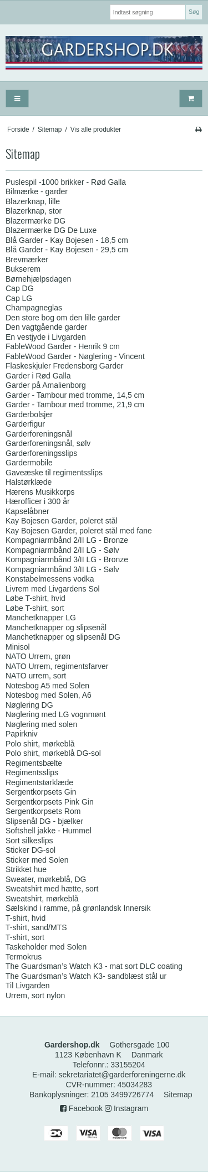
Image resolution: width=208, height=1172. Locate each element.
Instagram (126, 1108)
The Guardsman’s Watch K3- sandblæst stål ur (86, 976)
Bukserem (23, 269)
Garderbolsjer (29, 414)
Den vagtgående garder (46, 327)
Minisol (18, 646)
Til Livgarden (28, 985)
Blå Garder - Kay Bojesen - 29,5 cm (67, 249)
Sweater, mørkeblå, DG (46, 879)
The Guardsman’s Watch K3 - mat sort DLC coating (94, 966)
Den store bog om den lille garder (63, 317)
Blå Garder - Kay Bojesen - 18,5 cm (67, 240)
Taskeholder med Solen (46, 946)
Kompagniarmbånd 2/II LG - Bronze (67, 540)
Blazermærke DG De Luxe (51, 230)
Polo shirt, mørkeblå (40, 743)
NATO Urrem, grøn (38, 656)
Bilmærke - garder (37, 191)
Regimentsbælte (34, 763)
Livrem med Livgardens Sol (53, 588)
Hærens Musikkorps (40, 492)
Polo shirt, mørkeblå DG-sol (53, 753)
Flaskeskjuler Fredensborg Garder (64, 365)
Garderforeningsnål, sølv (48, 443)
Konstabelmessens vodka (50, 578)
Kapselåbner (27, 511)
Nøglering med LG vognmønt (56, 714)
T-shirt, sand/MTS (36, 927)
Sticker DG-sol (30, 850)
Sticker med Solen (37, 859)
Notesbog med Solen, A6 (49, 695)
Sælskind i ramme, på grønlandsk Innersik (78, 908)
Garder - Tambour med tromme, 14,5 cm (75, 395)
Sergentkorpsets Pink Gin (50, 801)
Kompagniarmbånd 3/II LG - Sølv (62, 569)
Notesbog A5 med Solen (47, 685)
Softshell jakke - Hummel (49, 830)
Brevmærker (27, 259)
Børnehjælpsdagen (38, 278)
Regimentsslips (32, 772)
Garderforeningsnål (39, 433)
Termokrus (24, 956)
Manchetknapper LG (41, 617)
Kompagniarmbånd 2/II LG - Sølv (62, 550)
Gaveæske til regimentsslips (54, 472)
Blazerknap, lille (33, 201)
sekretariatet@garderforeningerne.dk (121, 1074)
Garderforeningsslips (41, 453)
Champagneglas (34, 307)
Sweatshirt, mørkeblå (42, 898)
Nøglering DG (29, 705)
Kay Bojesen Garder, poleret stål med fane (79, 530)
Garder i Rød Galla (38, 375)
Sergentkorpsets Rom (43, 811)
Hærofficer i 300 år (38, 501)
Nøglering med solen (41, 724)
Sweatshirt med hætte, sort (52, 888)
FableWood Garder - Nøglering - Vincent (75, 356)
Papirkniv (22, 733)
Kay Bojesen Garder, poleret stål (62, 520)
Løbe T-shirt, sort (35, 608)
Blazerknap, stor (34, 210)
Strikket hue (26, 869)
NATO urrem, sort (36, 675)
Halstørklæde (29, 482)
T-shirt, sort (25, 937)
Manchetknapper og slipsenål (56, 627)
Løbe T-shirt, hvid (35, 598)
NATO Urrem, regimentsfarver (57, 666)
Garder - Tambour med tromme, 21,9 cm (75, 404)
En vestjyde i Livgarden (46, 337)
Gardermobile (29, 462)
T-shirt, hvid (25, 918)
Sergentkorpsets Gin (41, 791)
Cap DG (20, 288)
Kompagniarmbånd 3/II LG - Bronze (67, 559)
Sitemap (178, 1094)
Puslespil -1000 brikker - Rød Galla (66, 182)
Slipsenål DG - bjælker (44, 821)
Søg (194, 11)
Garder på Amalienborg (46, 385)
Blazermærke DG (35, 220)
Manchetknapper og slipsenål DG (63, 636)
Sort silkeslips (29, 840)
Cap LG (19, 298)
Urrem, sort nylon (35, 995)
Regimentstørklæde (39, 782)
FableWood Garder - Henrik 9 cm (63, 346)
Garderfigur (25, 423)
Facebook (81, 1108)
